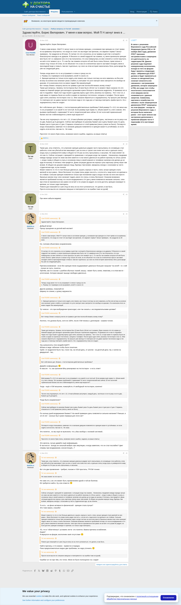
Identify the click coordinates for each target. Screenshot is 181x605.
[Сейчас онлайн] (30, 224)
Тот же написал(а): (47, 457)
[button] (47, 11)
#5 (126, 453)
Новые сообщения (28, 15)
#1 (126, 40)
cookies (39, 596)
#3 (126, 194)
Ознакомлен (168, 598)
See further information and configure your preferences (43, 600)
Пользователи (67, 12)
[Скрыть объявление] (156, 21)
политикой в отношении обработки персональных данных (132, 597)
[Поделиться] (123, 40)
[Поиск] (154, 11)
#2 (126, 144)
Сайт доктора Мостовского (35, 12)
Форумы (54, 12)
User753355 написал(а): (49, 218)
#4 (126, 214)
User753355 (28, 36)
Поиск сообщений (43, 15)
